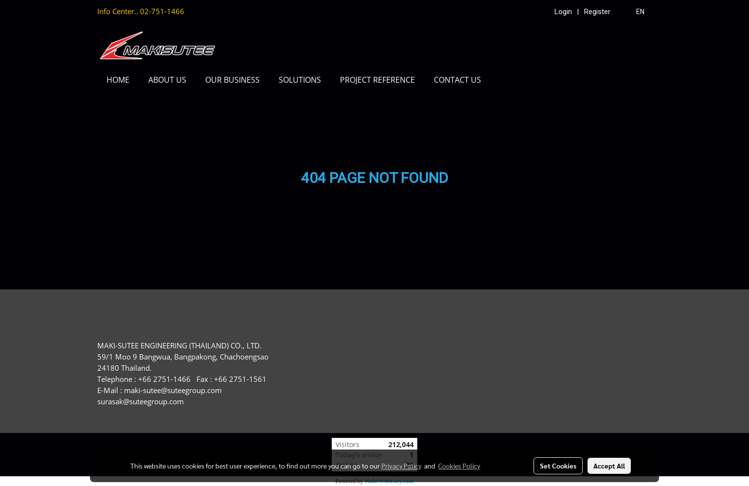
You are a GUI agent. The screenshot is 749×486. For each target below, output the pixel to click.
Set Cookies (558, 465)
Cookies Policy (459, 465)
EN (634, 12)
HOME (118, 79)
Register (597, 11)
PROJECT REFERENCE (377, 79)
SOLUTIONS (300, 79)
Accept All (609, 465)
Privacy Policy (401, 465)
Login (563, 11)
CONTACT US (457, 79)
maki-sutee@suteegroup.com (173, 390)
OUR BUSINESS (232, 79)
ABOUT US (167, 79)
